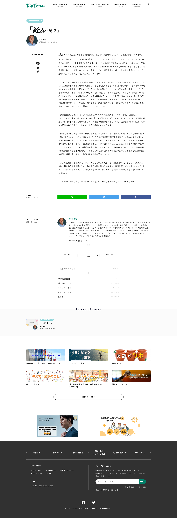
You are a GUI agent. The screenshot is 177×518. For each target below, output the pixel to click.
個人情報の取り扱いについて (106, 490)
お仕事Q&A (57, 453)
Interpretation (37, 470)
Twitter (104, 197)
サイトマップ (140, 453)
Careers (49, 474)
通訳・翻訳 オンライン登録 (99, 453)
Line (72, 197)
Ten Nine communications (42, 486)
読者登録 (129, 487)
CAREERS (137, 6)
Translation (51, 470)
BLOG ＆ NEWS (120, 6)
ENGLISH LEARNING (100, 6)
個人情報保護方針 (120, 453)
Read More (88, 397)
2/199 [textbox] (88, 256)
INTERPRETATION (60, 6)
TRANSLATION (79, 6)
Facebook (136, 197)
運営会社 (36, 453)
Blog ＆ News (36, 474)
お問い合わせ (78, 453)
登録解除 (141, 487)
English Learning (66, 470)
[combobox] (88, 255)
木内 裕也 (42, 39)
